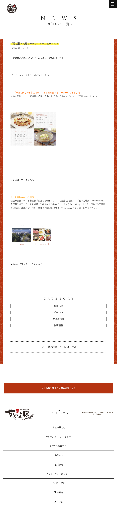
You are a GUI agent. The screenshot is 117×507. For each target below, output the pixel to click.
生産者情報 (58, 319)
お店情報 (58, 325)
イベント (58, 312)
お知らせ (26, 48)
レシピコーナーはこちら (22, 180)
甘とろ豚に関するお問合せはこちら (58, 388)
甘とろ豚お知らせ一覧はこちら (58, 346)
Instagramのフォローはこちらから (27, 264)
